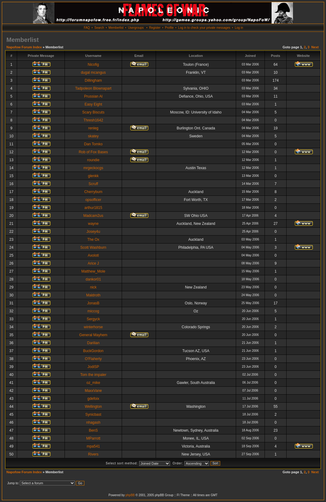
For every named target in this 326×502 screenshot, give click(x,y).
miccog (93, 311)
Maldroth (93, 295)
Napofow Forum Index (24, 47)
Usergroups (136, 27)
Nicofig (93, 64)
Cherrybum (93, 192)
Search (99, 27)
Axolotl (93, 255)
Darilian (93, 343)
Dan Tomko (93, 144)
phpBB (130, 495)
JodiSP (93, 367)
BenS (93, 430)
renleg (93, 128)
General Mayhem (93, 335)
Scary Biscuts (93, 112)
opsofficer (93, 200)
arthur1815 (93, 208)
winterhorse (93, 327)
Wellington (93, 406)
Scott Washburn (93, 247)
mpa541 (93, 446)
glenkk (93, 176)
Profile (169, 27)
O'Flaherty (93, 359)
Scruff (93, 184)
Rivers (93, 454)
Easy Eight (93, 104)
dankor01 (93, 279)
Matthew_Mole (93, 271)
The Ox (93, 239)
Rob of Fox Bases (93, 152)
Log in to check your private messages (204, 27)
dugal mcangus (93, 72)
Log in (239, 27)
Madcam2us (93, 216)
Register (154, 27)
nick (93, 287)
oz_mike (93, 383)
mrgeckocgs (93, 168)
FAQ (87, 27)
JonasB (93, 303)
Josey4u (93, 231)
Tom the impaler (93, 375)
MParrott (93, 438)
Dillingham (93, 80)
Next (315, 47)
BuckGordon (93, 351)
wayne (93, 223)
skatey (93, 136)
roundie (93, 160)
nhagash (93, 422)
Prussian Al (93, 96)
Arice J (93, 263)
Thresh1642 (93, 120)
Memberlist (116, 27)
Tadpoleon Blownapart (93, 88)
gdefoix (93, 398)
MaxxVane (93, 391)
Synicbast (93, 414)
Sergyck (93, 319)
